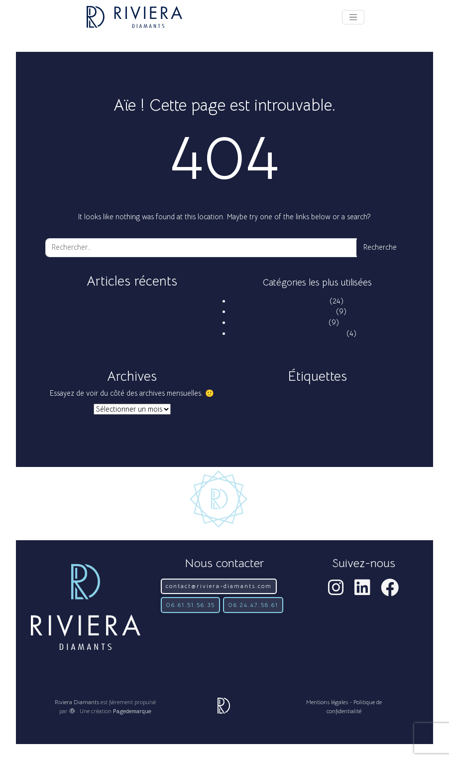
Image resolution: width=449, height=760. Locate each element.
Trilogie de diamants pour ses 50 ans (145, 309)
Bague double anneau (145, 320)
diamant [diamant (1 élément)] (335, 394)
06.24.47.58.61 (253, 604)
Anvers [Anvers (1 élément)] (244, 394)
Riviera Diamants (77, 702)
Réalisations (309, 301)
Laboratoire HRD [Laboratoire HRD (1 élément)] (378, 394)
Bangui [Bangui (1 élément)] (262, 394)
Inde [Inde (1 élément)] (351, 394)
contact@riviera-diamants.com (219, 586)
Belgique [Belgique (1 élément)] (282, 394)
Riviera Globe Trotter (311, 333)
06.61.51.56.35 (190, 604)
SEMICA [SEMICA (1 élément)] (321, 404)
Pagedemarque (132, 711)
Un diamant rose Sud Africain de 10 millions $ (145, 298)
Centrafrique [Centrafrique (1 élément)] (309, 394)
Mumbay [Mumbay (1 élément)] (299, 404)
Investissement (311, 311)
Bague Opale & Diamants (145, 354)
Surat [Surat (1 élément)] (339, 404)
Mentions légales (327, 702)
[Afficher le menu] (353, 17)
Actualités (311, 322)
